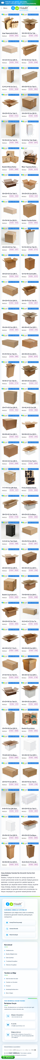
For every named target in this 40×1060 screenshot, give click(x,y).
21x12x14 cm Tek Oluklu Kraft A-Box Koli (16, 675)
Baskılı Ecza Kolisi (28, 728)
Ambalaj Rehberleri (12, 989)
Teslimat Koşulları (11, 961)
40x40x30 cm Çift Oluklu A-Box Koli (15, 568)
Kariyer (8, 986)
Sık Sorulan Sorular (12, 978)
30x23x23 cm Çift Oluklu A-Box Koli (15, 274)
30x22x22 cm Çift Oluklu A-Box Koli (15, 461)
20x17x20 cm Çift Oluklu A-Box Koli (15, 407)
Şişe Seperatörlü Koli (10, 33)
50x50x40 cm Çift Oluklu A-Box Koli (15, 434)
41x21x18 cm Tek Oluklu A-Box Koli (15, 701)
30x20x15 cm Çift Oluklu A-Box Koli (15, 300)
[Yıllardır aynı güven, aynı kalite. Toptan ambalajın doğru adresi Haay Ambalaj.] (20, 3)
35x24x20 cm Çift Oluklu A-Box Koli (15, 327)
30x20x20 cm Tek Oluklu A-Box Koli (15, 621)
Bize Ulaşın (9, 993)
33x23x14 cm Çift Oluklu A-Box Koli (15, 60)
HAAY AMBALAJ (14, 1053)
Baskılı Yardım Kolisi (29, 220)
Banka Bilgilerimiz (11, 954)
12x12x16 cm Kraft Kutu (30, 274)
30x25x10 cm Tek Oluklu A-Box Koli (15, 113)
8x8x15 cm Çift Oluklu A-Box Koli (14, 808)
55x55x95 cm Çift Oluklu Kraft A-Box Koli (17, 862)
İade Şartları (10, 957)
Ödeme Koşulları (11, 965)
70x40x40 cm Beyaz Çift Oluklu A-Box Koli (17, 755)
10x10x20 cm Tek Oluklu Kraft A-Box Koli (17, 140)
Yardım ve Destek (11, 982)
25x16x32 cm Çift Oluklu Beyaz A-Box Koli (17, 835)
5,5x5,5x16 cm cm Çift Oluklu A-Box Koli (16, 87)
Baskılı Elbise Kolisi (9, 167)
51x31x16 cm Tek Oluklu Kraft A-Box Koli (16, 354)
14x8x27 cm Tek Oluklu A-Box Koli (14, 381)
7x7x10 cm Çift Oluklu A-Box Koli (14, 488)
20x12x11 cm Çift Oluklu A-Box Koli (14, 782)
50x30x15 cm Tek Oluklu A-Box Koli (15, 193)
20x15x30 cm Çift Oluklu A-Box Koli (15, 728)
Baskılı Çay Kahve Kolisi (11, 595)
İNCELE (4, 36)
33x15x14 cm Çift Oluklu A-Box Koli (15, 220)
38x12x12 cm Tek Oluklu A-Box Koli (15, 514)
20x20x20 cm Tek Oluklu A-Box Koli (15, 247)
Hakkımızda (9, 950)
